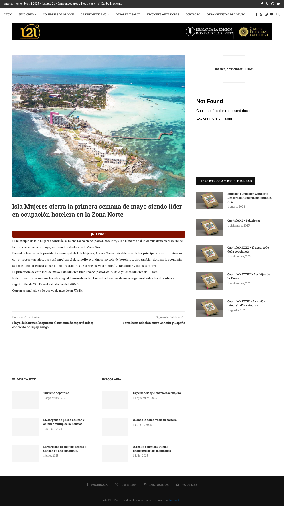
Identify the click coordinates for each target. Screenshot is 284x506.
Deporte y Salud (128, 14)
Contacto (193, 14)
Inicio (8, 14)
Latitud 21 (175, 499)
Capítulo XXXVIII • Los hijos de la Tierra (248, 276)
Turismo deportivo (56, 392)
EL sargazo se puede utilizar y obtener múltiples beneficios (63, 421)
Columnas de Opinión (59, 14)
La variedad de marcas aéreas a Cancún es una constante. (64, 448)
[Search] (277, 13)
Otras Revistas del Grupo (226, 14)
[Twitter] (267, 3)
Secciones (26, 14)
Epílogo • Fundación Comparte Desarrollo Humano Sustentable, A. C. (249, 197)
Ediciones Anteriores (164, 14)
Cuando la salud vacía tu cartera (155, 419)
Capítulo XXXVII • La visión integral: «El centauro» (246, 303)
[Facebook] (262, 3)
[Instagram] (272, 3)
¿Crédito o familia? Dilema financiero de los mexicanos (152, 448)
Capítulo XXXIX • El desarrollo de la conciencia (248, 249)
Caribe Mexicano (94, 14)
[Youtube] (278, 3)
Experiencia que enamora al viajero (157, 392)
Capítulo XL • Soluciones (243, 220)
